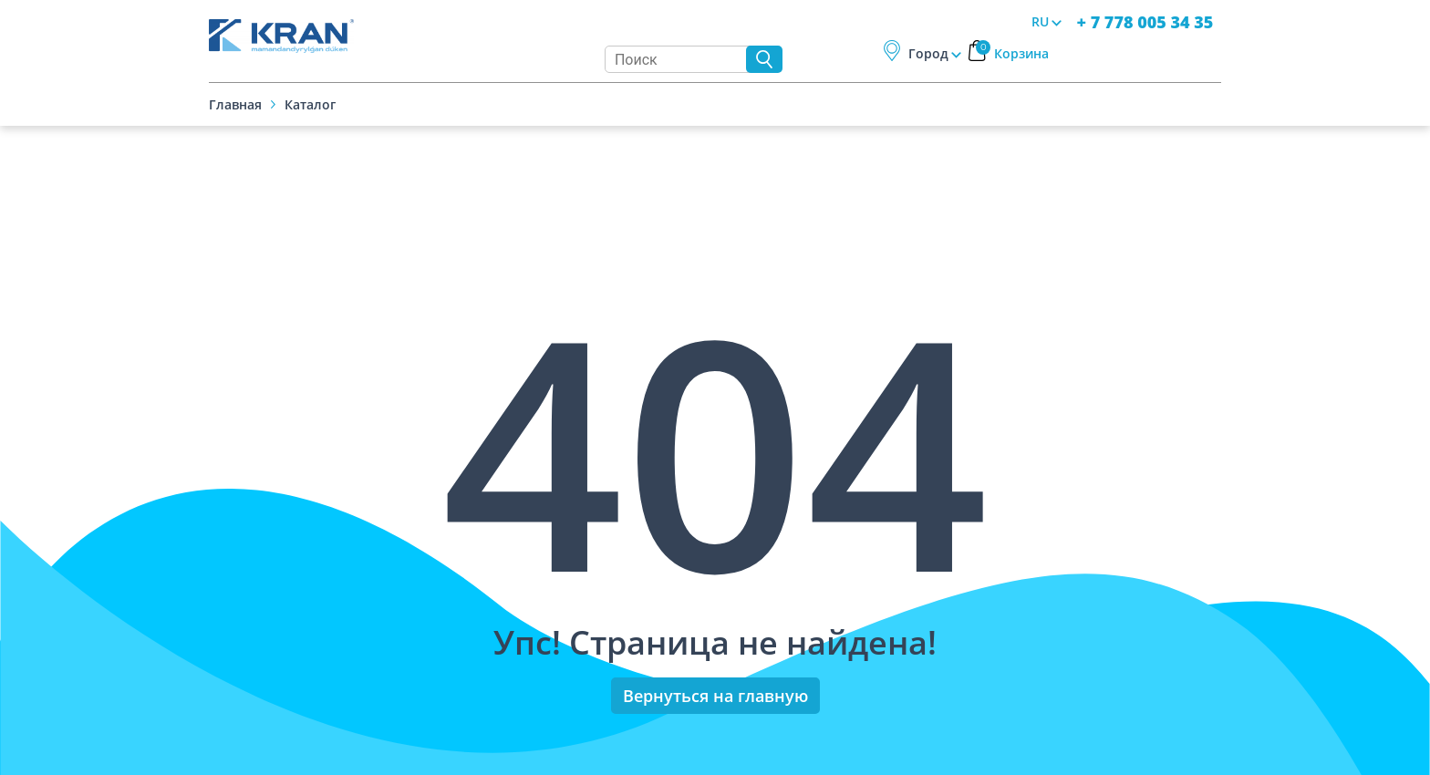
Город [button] (928, 53)
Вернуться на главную (715, 696)
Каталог (310, 104)
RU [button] (1040, 21)
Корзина (1012, 53)
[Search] (680, 59)
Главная (235, 104)
